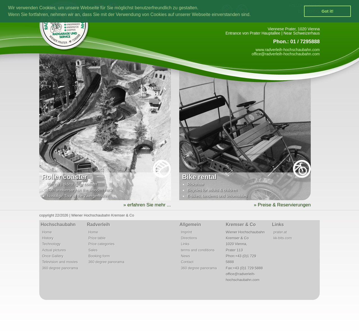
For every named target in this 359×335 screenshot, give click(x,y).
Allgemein (190, 224)
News (185, 256)
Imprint (186, 232)
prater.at (280, 232)
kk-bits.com (282, 238)
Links (185, 244)
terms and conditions (198, 250)
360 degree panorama (60, 268)
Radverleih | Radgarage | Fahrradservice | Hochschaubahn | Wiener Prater (67, 27)
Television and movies (60, 262)
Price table (96, 238)
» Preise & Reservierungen (282, 205)
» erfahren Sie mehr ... (147, 205)
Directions (189, 238)
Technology (51, 244)
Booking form (99, 256)
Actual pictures (54, 250)
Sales (93, 250)
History (47, 238)
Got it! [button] (327, 11)
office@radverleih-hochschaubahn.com (286, 54)
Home (47, 232)
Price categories (101, 244)
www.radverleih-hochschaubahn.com (288, 49)
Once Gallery (52, 256)
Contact (187, 262)
